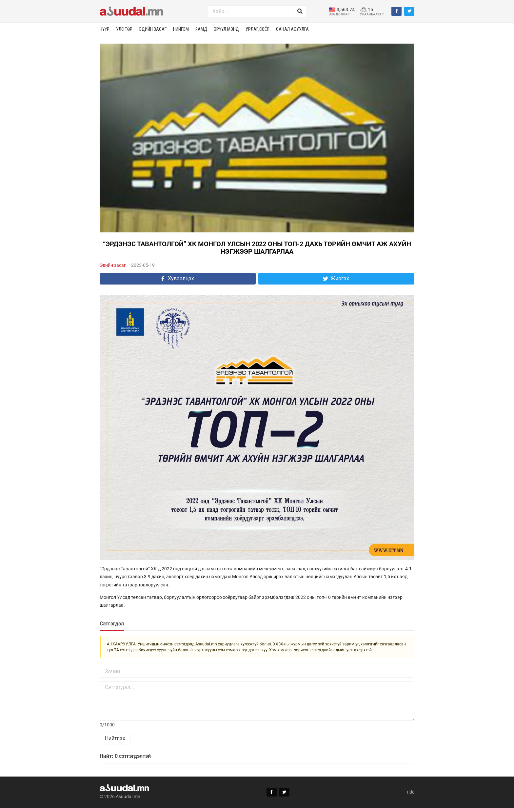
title (410, 792)
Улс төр (124, 29)
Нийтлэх (115, 738)
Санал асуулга (292, 29)
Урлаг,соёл (257, 29)
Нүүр (104, 29)
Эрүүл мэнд (226, 29)
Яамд (201, 29)
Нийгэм (181, 29)
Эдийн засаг (153, 29)
